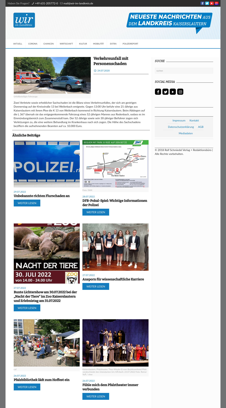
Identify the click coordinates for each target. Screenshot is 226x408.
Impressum (179, 120)
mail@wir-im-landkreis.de (78, 3)
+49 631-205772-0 (46, 3)
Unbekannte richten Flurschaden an (42, 196)
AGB (200, 126)
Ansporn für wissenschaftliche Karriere (113, 279)
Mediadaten (186, 133)
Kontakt (194, 120)
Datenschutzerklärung (181, 126)
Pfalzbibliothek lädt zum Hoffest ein (41, 380)
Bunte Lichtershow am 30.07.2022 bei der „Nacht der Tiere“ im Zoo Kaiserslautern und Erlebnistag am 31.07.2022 (45, 296)
